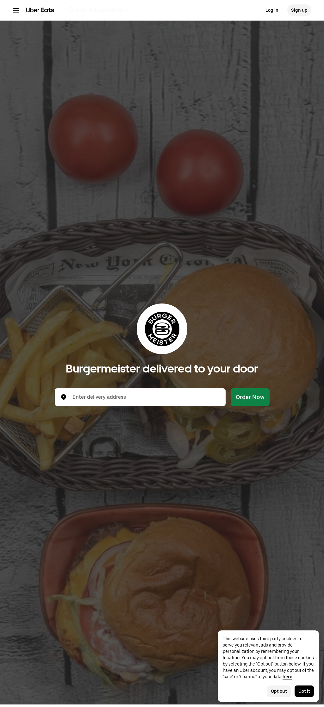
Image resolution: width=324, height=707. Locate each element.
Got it (304, 691)
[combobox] (145, 397)
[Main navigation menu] (15, 10)
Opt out (279, 691)
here (287, 676)
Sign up (299, 10)
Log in (271, 10)
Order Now (250, 397)
